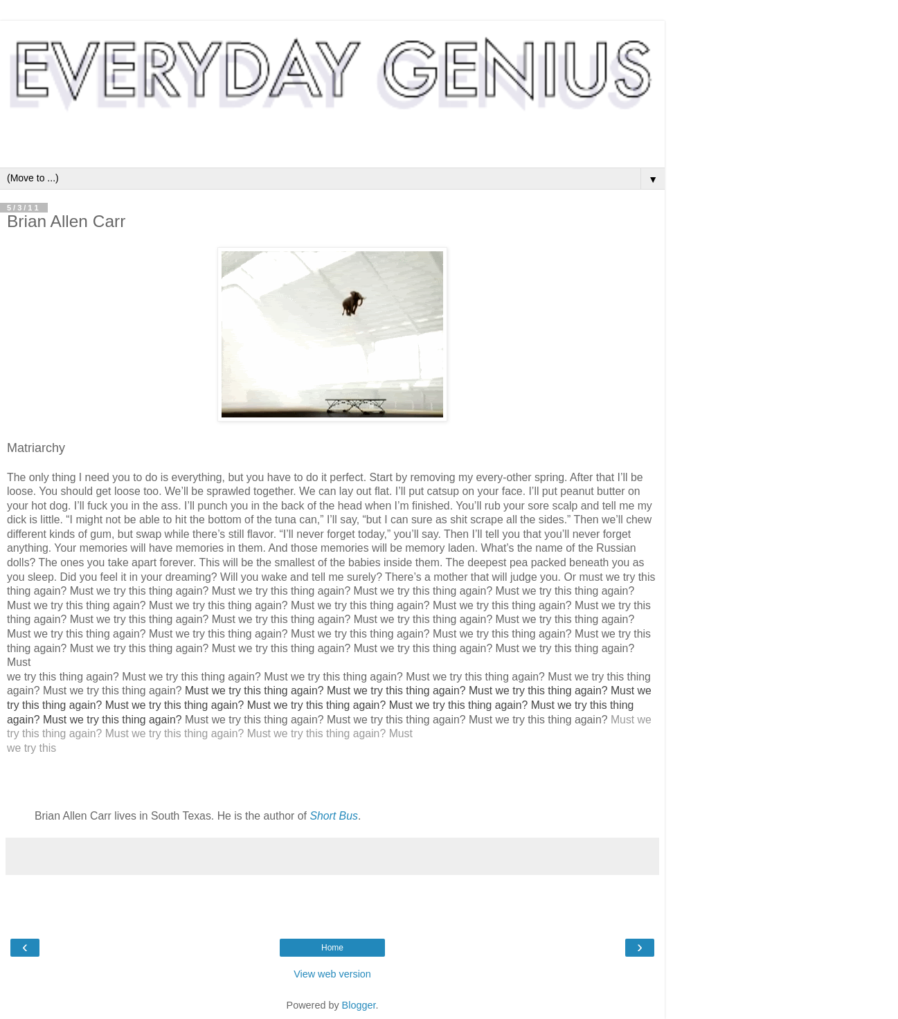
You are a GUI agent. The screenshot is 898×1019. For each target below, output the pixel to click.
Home (332, 948)
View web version (332, 974)
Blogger (359, 1005)
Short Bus (333, 816)
